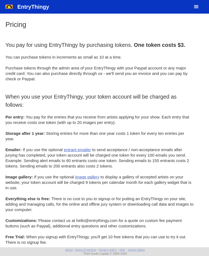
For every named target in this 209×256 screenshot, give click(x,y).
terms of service (85, 249)
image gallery (87, 177)
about (69, 249)
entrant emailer (77, 149)
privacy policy (108, 249)
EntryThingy (27, 7)
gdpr (122, 249)
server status (136, 249)
